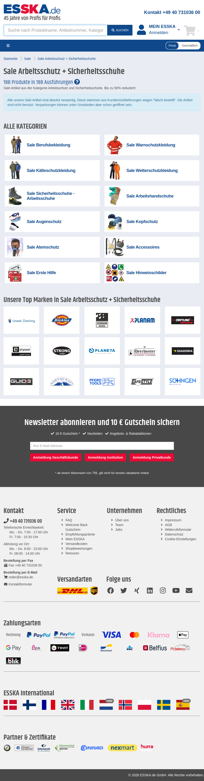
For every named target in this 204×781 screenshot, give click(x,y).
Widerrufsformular (178, 529)
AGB (168, 525)
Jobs (118, 529)
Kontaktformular (18, 584)
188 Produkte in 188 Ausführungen (42, 82)
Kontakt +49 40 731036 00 (172, 12)
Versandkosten (77, 544)
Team (119, 525)
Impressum (173, 520)
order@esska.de (18, 577)
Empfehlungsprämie (80, 534)
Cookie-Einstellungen (180, 539)
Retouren (72, 553)
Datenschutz (174, 534)
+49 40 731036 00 (23, 521)
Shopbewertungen (79, 548)
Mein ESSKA (75, 539)
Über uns (122, 520)
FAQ (69, 520)
